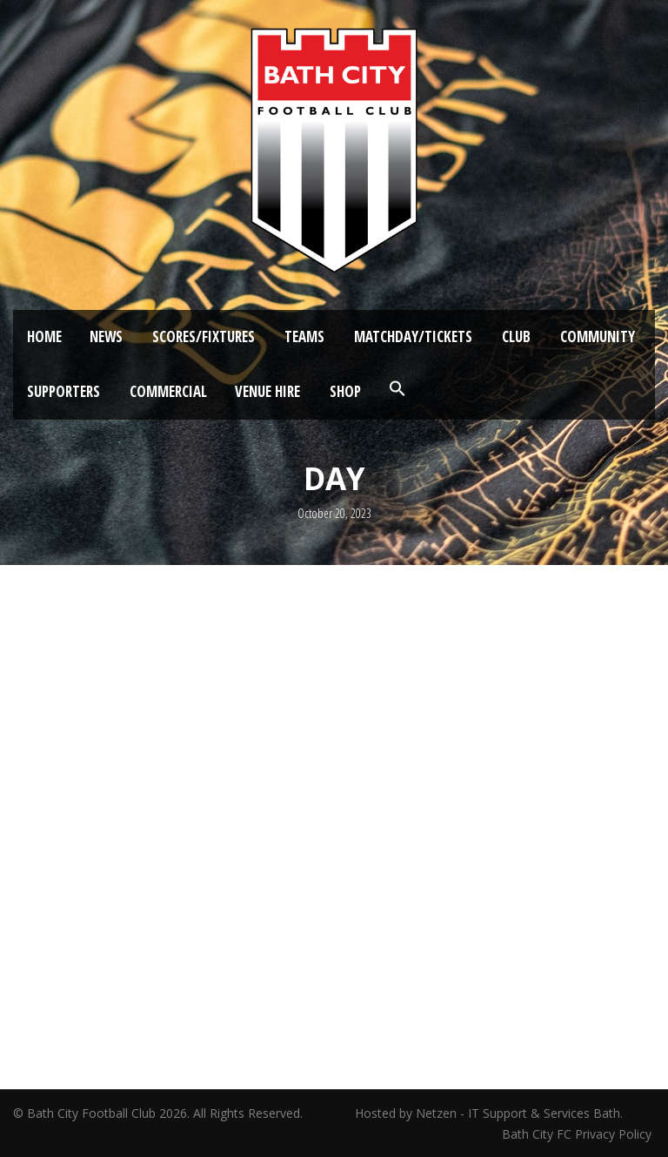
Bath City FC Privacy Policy (578, 1134)
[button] (397, 389)
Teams (304, 336)
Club (516, 336)
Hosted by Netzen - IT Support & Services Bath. (489, 1113)
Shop (345, 391)
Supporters (63, 391)
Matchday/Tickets (413, 336)
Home (44, 336)
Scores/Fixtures (203, 336)
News (106, 336)
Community (597, 336)
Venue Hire (267, 391)
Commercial (168, 391)
